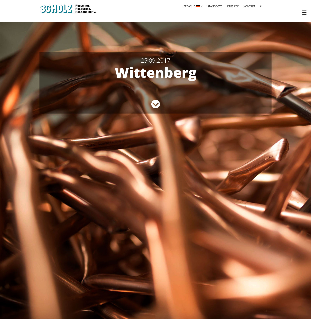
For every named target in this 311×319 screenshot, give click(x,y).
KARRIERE (233, 6)
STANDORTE (214, 6)
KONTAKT (249, 6)
